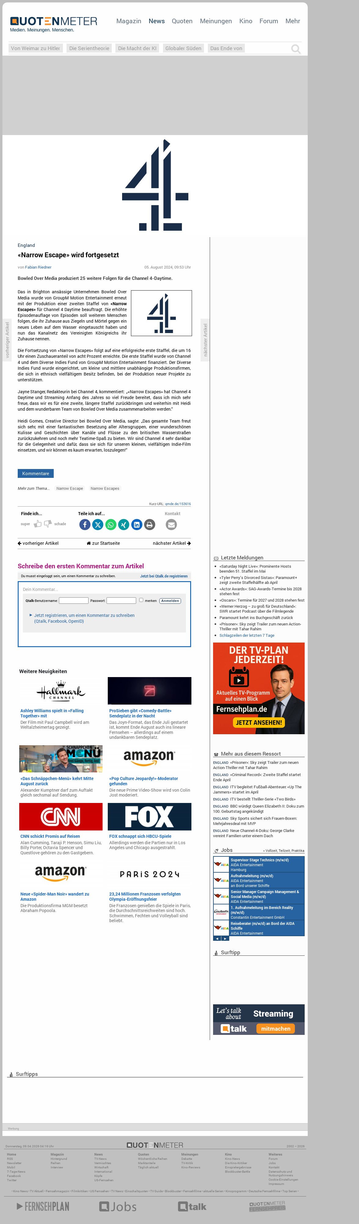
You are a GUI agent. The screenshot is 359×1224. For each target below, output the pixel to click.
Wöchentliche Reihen (152, 1159)
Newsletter (14, 1163)
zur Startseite (103, 543)
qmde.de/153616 (178, 503)
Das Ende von (226, 48)
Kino (245, 20)
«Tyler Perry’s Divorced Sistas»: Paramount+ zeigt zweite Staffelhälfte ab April (258, 580)
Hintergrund (59, 1159)
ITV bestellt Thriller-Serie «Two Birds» (254, 799)
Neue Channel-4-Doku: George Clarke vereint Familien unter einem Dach (253, 833)
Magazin (128, 20)
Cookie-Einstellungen (283, 1180)
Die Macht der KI (137, 48)
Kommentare (35, 473)
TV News (117, 1191)
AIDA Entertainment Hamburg (251, 864)
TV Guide (156, 1191)
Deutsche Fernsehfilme (264, 1191)
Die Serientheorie (89, 48)
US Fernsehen (99, 1191)
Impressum (276, 1184)
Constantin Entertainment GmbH (253, 912)
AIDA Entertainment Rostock (256, 896)
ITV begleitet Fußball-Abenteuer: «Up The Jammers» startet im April (257, 789)
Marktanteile (146, 1163)
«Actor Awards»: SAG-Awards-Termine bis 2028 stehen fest (260, 591)
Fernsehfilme (192, 1191)
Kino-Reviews (190, 1167)
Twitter (11, 1180)
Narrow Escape (69, 488)
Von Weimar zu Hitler (35, 48)
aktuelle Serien (213, 1191)
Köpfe (98, 1176)
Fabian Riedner (38, 267)
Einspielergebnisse (238, 1167)
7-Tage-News (16, 1172)
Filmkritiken (79, 1191)
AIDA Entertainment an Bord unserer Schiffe (243, 880)
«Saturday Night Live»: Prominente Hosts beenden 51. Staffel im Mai (255, 568)
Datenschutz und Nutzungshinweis (281, 1173)
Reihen (55, 1163)
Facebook (14, 1176)
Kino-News (232, 1159)
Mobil (11, 1167)
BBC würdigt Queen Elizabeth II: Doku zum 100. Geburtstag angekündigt (258, 809)
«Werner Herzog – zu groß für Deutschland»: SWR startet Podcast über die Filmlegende (257, 608)
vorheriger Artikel (38, 543)
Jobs (272, 1163)
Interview (57, 1167)
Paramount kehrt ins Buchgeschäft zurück (256, 617)
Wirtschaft (101, 1167)
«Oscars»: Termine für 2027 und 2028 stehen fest (262, 600)
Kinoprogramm (236, 1191)
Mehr (292, 20)
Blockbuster (173, 1191)
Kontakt (274, 1167)
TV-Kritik (187, 1163)
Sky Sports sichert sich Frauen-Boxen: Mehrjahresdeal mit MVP (255, 821)
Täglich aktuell (148, 1167)
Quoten (182, 20)
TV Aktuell (37, 1191)
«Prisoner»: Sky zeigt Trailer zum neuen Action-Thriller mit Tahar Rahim (260, 626)
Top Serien (289, 1191)
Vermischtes (102, 1163)
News (157, 20)
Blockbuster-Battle (237, 1172)
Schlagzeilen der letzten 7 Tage (246, 635)
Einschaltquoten (136, 1191)
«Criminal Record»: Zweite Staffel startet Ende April (257, 777)
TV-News (100, 1159)
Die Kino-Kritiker (236, 1163)
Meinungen (216, 20)
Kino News (20, 1191)
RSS (10, 1159)
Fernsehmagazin (57, 1191)
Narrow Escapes (105, 488)
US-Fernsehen (104, 1180)
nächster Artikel (172, 543)
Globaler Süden (183, 48)
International (103, 1172)
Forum (268, 20)
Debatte (186, 1159)
